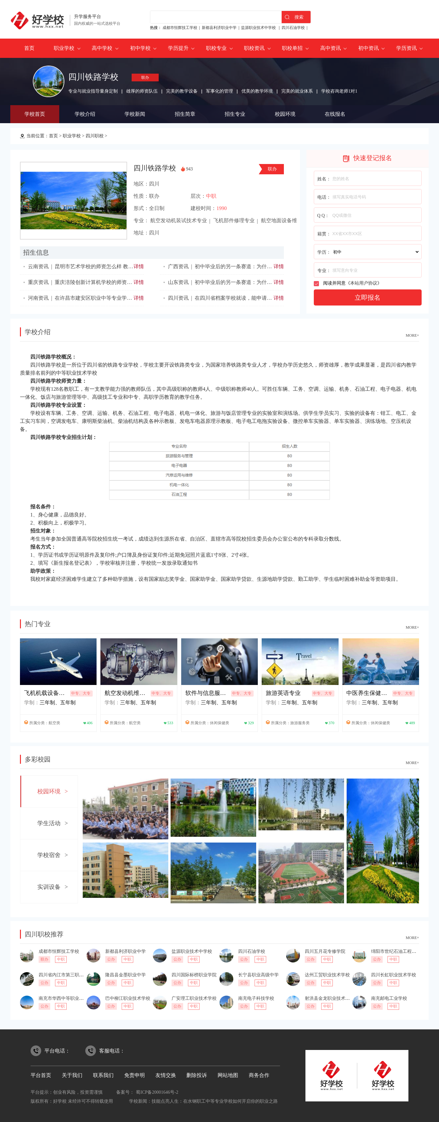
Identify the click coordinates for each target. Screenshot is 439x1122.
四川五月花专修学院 (325, 951)
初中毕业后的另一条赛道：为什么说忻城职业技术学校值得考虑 (267, 266)
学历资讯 (406, 48)
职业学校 (64, 48)
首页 (29, 48)
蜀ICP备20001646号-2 (157, 1092)
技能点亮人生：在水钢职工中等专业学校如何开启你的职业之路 (215, 1101)
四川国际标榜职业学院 (194, 974)
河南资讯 (38, 298)
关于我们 (72, 1075)
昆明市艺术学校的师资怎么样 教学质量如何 (104, 266)
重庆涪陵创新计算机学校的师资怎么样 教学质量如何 (114, 282)
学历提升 (178, 48)
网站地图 (228, 1075)
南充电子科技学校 (256, 998)
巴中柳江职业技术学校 (127, 998)
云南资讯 (38, 266)
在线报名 (335, 114)
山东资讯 (178, 282)
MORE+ (412, 335)
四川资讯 (178, 298)
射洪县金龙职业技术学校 (329, 998)
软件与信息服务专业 (207, 693)
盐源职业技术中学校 (259, 27)
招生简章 (185, 114)
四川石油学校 (293, 27)
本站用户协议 (363, 283)
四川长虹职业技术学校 (393, 974)
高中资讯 (330, 48)
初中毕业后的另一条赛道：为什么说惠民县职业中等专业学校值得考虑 (274, 282)
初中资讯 (368, 48)
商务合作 (259, 1075)
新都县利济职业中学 (219, 27)
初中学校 (140, 48)
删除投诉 (196, 1075)
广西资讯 (178, 266)
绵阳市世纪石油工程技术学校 (400, 951)
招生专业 (235, 114)
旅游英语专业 (283, 693)
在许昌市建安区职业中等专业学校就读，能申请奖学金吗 (119, 298)
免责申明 (134, 1075)
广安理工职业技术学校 (194, 998)
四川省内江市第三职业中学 (66, 974)
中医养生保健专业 (368, 693)
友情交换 (165, 1075)
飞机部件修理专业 (234, 220)
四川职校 (95, 135)
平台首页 (41, 1075)
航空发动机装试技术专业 (178, 220)
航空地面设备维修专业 (287, 220)
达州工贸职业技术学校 (327, 974)
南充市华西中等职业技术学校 (68, 998)
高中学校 (102, 48)
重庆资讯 (38, 282)
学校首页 (34, 114)
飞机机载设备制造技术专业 (46, 693)
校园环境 (285, 114)
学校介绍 (85, 114)
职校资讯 (254, 48)
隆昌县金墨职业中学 (125, 974)
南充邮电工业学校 (389, 998)
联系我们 (103, 1075)
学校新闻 (135, 114)
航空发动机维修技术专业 (127, 693)
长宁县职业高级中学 (258, 974)
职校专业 (216, 48)
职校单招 (292, 48)
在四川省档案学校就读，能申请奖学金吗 (241, 298)
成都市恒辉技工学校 (180, 27)
